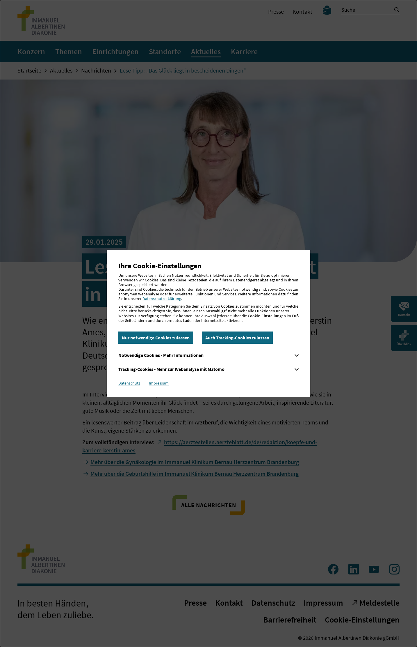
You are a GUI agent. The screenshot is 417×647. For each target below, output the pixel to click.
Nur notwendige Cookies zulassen (156, 338)
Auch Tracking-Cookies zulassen (237, 338)
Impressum (159, 383)
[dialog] (208, 323)
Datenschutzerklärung (161, 298)
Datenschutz (129, 383)
